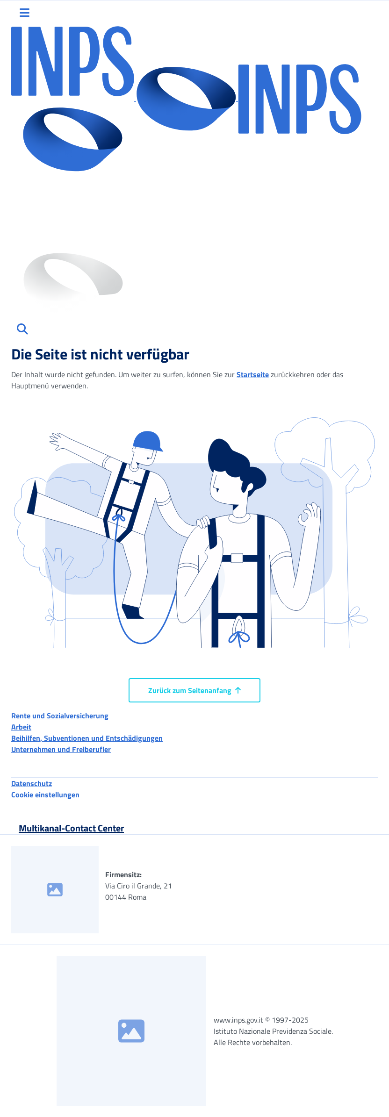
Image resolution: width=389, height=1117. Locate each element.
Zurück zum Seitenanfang (194, 690)
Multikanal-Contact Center (71, 828)
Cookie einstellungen (45, 794)
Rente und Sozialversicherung (59, 715)
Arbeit (21, 726)
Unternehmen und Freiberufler (61, 749)
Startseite (253, 374)
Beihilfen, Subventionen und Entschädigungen (87, 738)
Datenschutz (31, 783)
